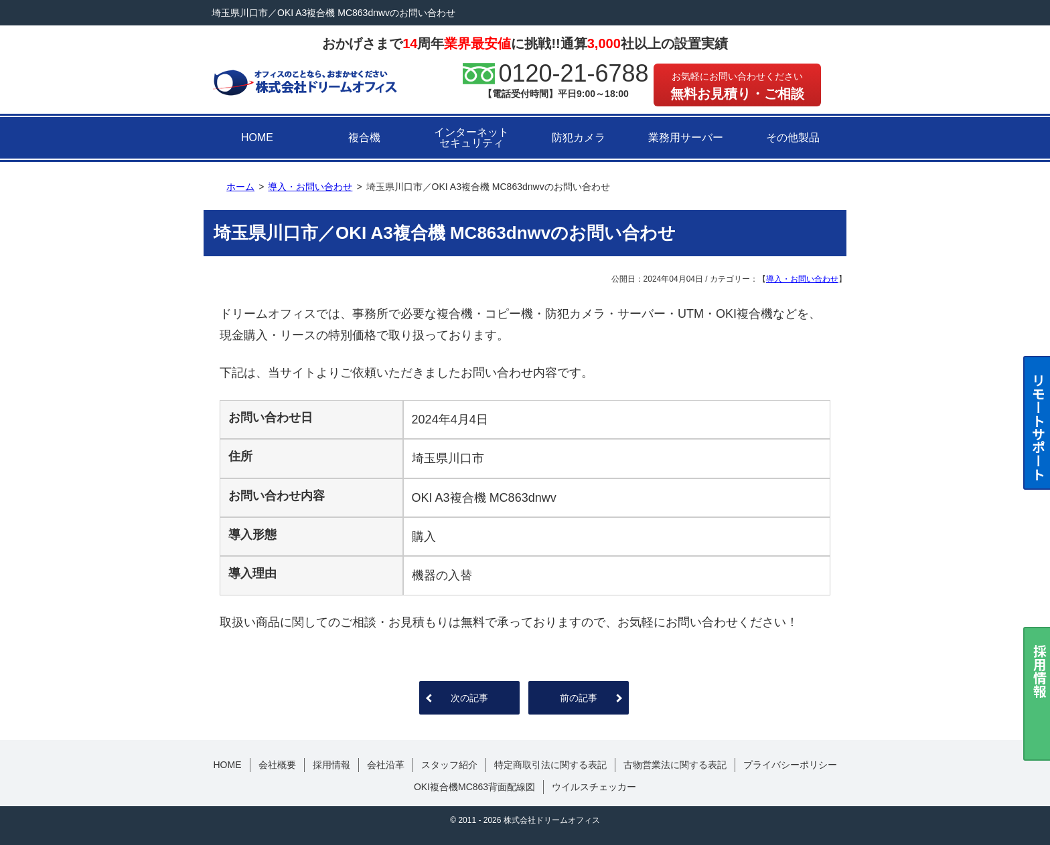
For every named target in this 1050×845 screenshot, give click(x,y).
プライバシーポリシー (790, 764)
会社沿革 (385, 764)
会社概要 (277, 764)
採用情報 (331, 764)
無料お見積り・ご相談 (737, 86)
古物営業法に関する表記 (675, 764)
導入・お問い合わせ (802, 279)
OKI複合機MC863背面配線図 (474, 786)
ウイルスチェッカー (594, 786)
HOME (257, 137)
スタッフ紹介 (449, 764)
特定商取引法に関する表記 (550, 764)
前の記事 (578, 697)
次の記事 (469, 697)
